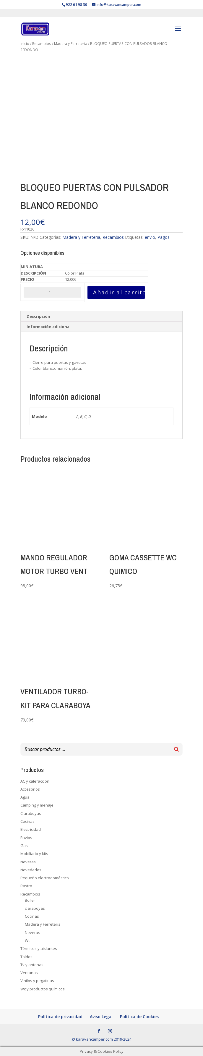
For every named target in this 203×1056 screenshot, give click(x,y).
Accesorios (30, 789)
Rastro (26, 885)
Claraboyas (30, 813)
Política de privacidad (60, 1016)
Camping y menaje (36, 805)
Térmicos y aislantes (38, 948)
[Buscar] (176, 749)
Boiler (30, 900)
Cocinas (27, 821)
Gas (24, 845)
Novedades (30, 869)
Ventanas (29, 972)
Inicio (24, 43)
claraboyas (35, 908)
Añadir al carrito (119, 292)
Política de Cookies (139, 1016)
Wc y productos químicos (42, 989)
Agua (25, 797)
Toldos (26, 956)
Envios (26, 837)
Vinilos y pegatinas (37, 980)
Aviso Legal (101, 1016)
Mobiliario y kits (34, 853)
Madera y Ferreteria (70, 43)
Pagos (163, 237)
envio (150, 237)
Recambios (41, 43)
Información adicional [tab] (49, 326)
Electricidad (30, 829)
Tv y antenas (31, 964)
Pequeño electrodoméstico (44, 877)
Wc (27, 940)
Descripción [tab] (38, 316)
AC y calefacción (34, 781)
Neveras (28, 861)
